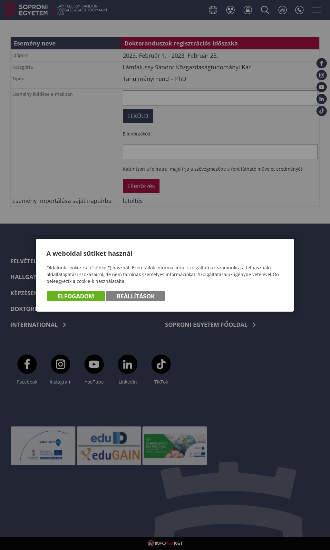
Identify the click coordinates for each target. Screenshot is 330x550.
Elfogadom (76, 296)
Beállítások (136, 296)
